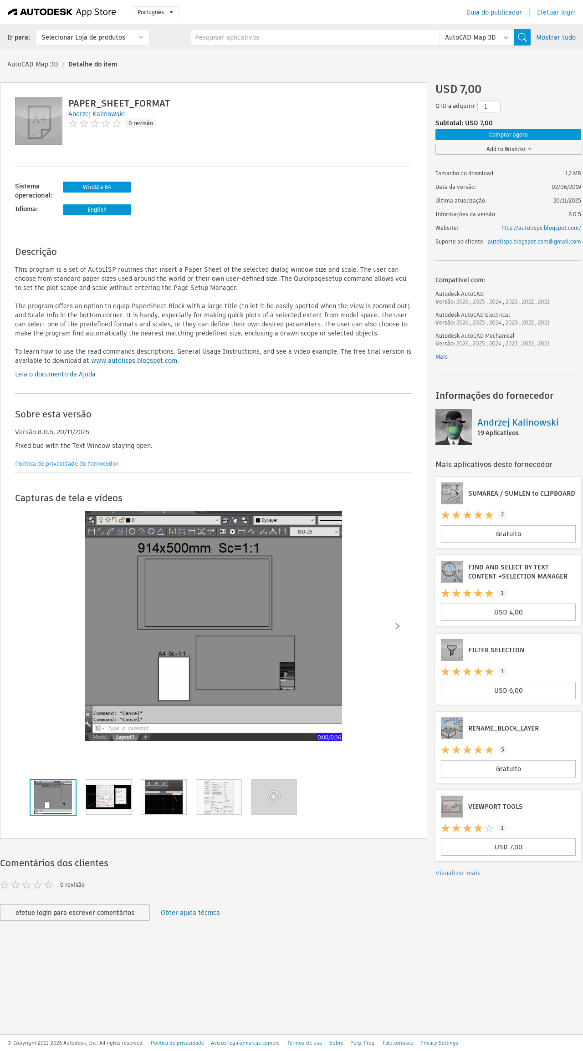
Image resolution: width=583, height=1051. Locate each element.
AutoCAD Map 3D (32, 64)
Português (155, 12)
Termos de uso (304, 1042)
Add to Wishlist (509, 149)
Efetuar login (556, 12)
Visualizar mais (458, 873)
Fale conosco (398, 1042)
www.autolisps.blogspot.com (134, 360)
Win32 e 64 (97, 187)
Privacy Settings (439, 1042)
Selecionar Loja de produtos (83, 37)
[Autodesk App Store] (62, 12)
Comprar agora (508, 134)
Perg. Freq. (363, 1042)
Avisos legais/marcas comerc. (246, 1042)
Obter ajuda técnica (190, 912)
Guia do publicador (494, 12)
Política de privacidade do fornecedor (66, 463)
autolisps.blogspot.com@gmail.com (534, 241)
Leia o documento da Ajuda (55, 374)
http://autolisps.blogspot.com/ (541, 228)
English (97, 209)
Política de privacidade (177, 1042)
